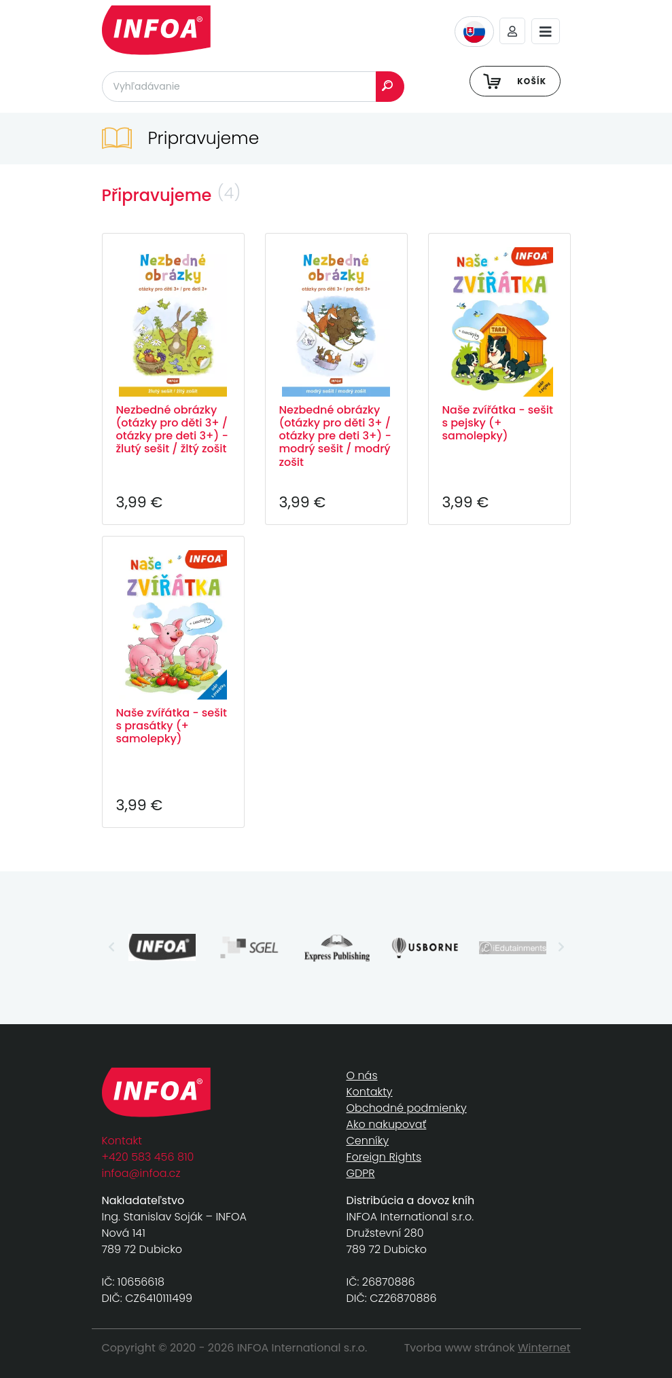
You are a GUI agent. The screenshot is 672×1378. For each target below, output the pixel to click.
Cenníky (368, 1140)
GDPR (361, 1173)
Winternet (544, 1348)
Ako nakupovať (387, 1124)
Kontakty (370, 1092)
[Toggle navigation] (546, 31)
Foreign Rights (384, 1157)
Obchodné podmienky (407, 1108)
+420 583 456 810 (148, 1157)
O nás (362, 1075)
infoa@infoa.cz (141, 1173)
